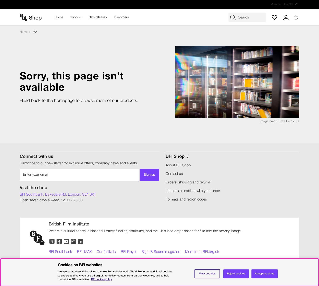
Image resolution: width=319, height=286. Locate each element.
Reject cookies (236, 274)
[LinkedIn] (80, 241)
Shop (76, 17)
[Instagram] (73, 241)
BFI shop (175, 157)
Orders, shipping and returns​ (188, 182)
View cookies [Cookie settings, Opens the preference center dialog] (207, 274)
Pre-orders (121, 17)
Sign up (148, 175)
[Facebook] (59, 241)
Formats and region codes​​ (186, 199)
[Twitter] (52, 241)
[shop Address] (58, 195)
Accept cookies (264, 274)
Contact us (174, 174)
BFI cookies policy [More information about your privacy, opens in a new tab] (101, 279)
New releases (97, 17)
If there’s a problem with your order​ (193, 191)
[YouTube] (66, 241)
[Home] (23, 32)
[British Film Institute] (69, 224)
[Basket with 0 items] (294, 17)
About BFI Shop (178, 165)
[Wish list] (271, 17)
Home (59, 17)
